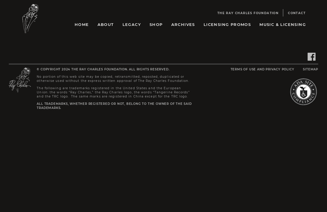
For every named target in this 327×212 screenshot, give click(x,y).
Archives (183, 24)
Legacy (132, 24)
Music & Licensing (282, 24)
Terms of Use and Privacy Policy (262, 69)
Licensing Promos (227, 24)
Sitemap (310, 69)
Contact (297, 13)
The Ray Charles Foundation (248, 13)
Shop (156, 24)
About (106, 24)
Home (82, 24)
